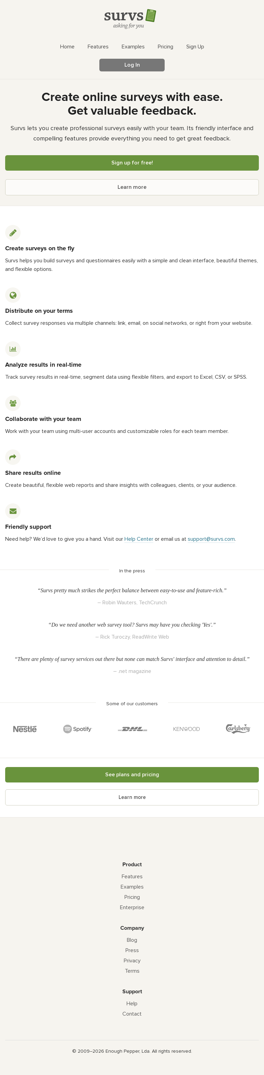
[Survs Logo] (132, 20)
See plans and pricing (132, 774)
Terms (132, 971)
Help (132, 1003)
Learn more (132, 187)
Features (132, 876)
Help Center (138, 539)
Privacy (132, 960)
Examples (132, 886)
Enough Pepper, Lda (128, 1051)
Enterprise (132, 907)
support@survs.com (211, 539)
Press (132, 950)
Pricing (132, 897)
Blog (132, 940)
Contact (132, 1013)
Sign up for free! (132, 162)
